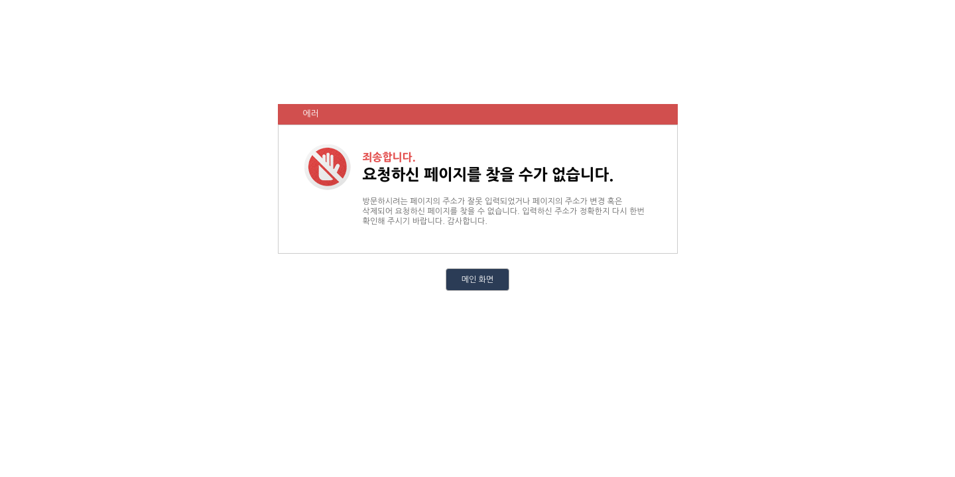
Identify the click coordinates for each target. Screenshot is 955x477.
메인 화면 (477, 280)
